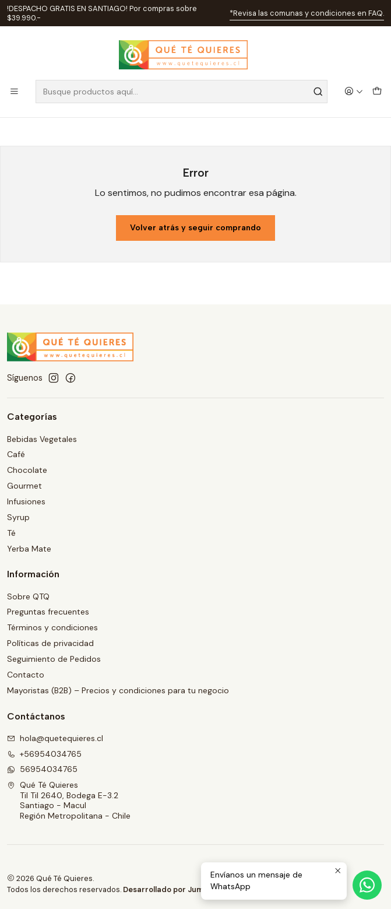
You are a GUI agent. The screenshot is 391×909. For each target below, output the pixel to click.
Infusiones (26, 501)
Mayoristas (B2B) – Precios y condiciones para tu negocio (118, 690)
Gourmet (24, 485)
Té (11, 533)
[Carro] (377, 91)
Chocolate (27, 470)
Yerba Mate (29, 548)
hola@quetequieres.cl (55, 738)
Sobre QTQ (28, 596)
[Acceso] (353, 91)
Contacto (25, 674)
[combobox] (181, 91)
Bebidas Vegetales (42, 439)
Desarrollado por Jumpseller (175, 889)
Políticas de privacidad (50, 643)
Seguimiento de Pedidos (54, 659)
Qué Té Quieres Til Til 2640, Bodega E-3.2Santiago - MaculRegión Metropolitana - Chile (69, 800)
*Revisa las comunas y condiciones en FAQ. (307, 13)
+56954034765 (44, 754)
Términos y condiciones (52, 627)
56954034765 (42, 769)
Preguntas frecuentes (48, 611)
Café (16, 454)
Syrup (18, 517)
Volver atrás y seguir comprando (195, 228)
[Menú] (14, 91)
